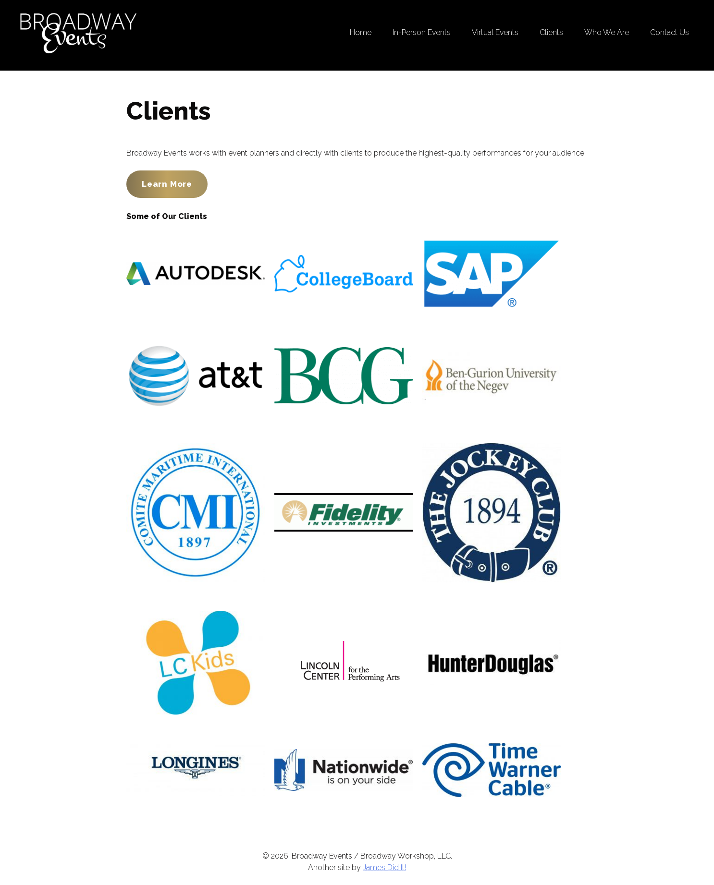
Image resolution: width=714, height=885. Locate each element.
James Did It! (384, 867)
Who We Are (606, 32)
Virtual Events (495, 32)
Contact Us (669, 32)
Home (360, 32)
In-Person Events (422, 32)
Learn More (167, 184)
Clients (551, 32)
